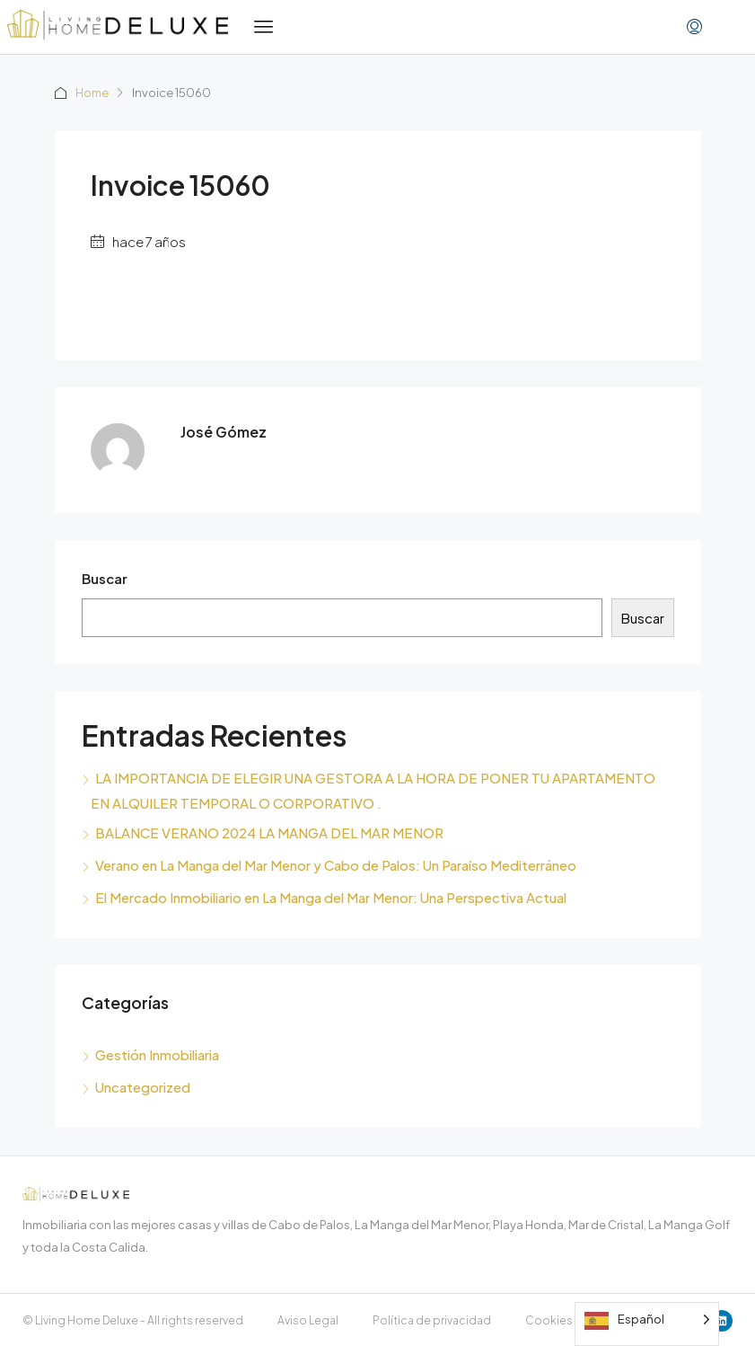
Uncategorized (142, 1086)
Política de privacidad (432, 1320)
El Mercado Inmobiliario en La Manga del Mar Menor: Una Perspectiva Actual (330, 897)
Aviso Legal (307, 1320)
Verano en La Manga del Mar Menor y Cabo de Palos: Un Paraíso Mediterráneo (335, 864)
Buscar (104, 578)
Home (92, 92)
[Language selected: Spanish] (647, 1324)
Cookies (549, 1320)
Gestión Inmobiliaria (157, 1054)
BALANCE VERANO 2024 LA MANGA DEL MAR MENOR (269, 832)
